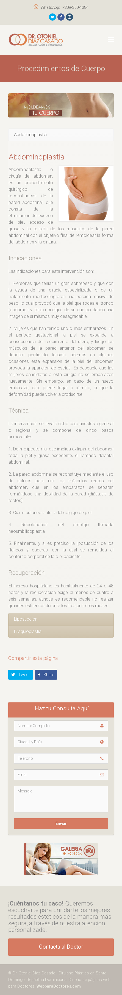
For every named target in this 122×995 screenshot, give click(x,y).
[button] (111, 40)
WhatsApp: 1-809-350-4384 (64, 7)
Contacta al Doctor (61, 947)
